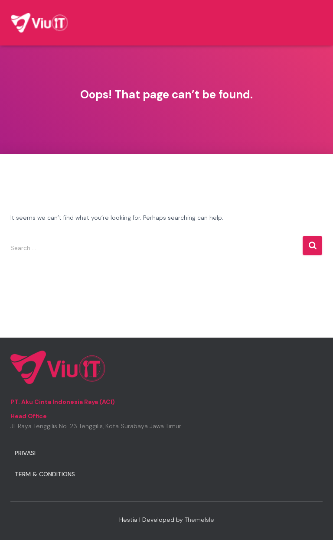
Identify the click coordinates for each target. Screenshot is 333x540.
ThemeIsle (199, 520)
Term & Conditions (45, 474)
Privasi (25, 453)
